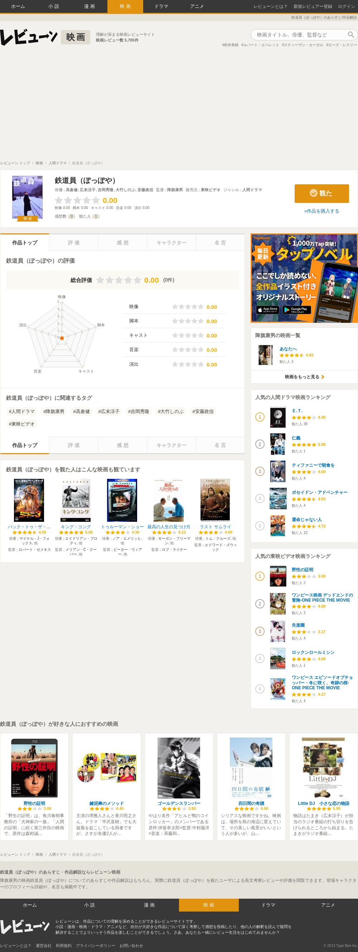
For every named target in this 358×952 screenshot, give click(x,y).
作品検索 (351, 34)
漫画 (90, 6)
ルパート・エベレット (261, 45)
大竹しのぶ (125, 190)
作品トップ (24, 243)
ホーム (18, 6)
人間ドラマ (252, 190)
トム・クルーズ (218, 538)
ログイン (346, 6)
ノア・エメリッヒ (126, 538)
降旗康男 (175, 190)
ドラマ (161, 6)
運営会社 (44, 945)
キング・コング (76, 526)
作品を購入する (323, 211)
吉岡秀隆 (105, 190)
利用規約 (64, 945)
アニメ (197, 6)
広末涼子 (88, 190)
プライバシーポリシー (95, 945)
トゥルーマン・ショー (122, 526)
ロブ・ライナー (174, 550)
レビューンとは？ (270, 6)
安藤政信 (145, 190)
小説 (54, 6)
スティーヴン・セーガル (303, 45)
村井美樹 (231, 45)
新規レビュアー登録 (313, 6)
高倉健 (72, 190)
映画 (126, 6)
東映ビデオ (211, 190)
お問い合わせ (131, 945)
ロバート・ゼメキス (35, 550)
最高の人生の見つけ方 (168, 526)
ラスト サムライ (215, 526)
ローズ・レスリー (342, 45)
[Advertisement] (179, 107)
